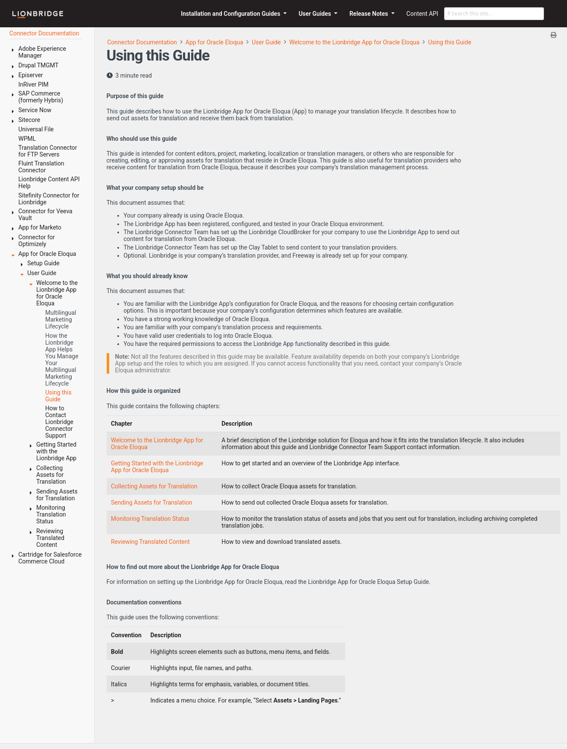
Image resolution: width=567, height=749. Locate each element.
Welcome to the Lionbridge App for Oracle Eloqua (354, 42)
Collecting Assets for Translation (154, 486)
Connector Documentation (142, 42)
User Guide (266, 42)
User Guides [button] (316, 13)
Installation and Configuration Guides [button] (231, 13)
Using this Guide (449, 42)
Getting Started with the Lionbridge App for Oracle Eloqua (157, 466)
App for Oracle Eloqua (214, 42)
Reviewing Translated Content (150, 541)
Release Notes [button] (369, 13)
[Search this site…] (494, 13)
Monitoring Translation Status (150, 518)
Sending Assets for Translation (151, 502)
